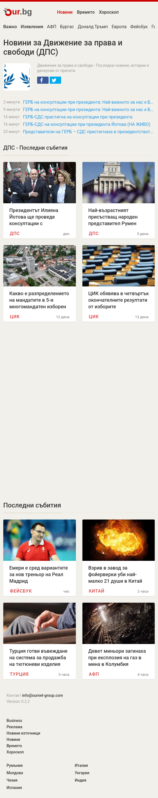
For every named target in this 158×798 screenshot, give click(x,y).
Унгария (82, 773)
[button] (43, 80)
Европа (119, 26)
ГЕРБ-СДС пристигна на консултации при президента (78, 117)
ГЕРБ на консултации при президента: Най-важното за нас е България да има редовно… (89, 102)
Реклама (14, 727)
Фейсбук (139, 26)
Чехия (12, 780)
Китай (97, 591)
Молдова (15, 773)
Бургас (67, 26)
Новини (65, 12)
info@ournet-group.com (42, 695)
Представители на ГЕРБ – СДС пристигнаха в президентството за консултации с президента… (89, 131)
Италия (81, 765)
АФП (51, 26)
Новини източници (23, 733)
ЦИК (15, 316)
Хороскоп (109, 12)
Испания (14, 787)
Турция (19, 674)
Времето (86, 12)
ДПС (15, 233)
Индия (80, 780)
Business (14, 720)
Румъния (15, 765)
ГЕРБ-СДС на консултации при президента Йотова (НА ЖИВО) (86, 124)
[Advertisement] (79, 373)
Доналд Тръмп (93, 26)
